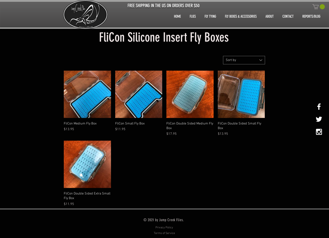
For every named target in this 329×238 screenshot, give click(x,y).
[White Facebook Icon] (319, 106)
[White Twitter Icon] (319, 119)
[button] (318, 6)
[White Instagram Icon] (319, 132)
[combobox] (244, 60)
